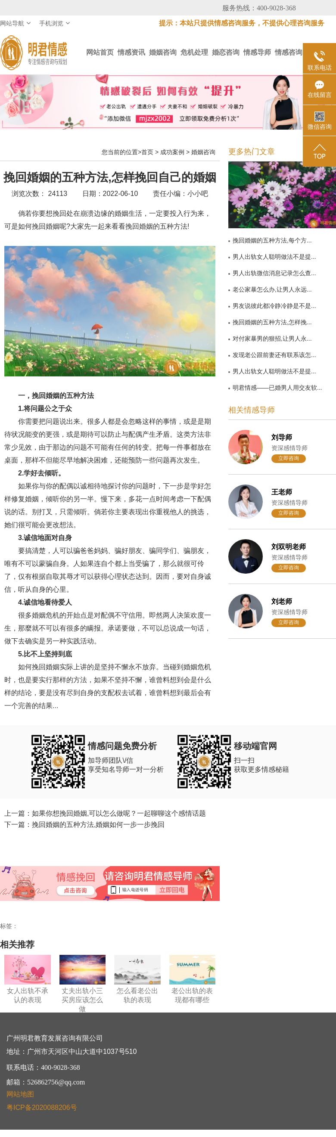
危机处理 (194, 52)
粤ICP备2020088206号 (41, 1107)
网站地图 (20, 1094)
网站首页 (100, 52)
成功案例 (172, 152)
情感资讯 (131, 52)
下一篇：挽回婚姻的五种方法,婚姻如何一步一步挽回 (84, 824)
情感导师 (257, 52)
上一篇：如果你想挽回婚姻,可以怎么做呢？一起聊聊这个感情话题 (105, 813)
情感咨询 (288, 52)
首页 (147, 152)
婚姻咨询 (163, 52)
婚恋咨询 (226, 52)
